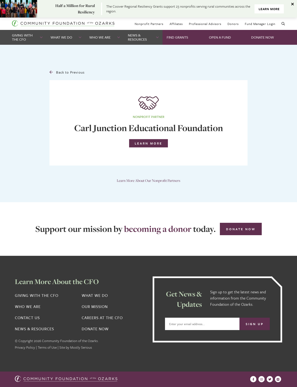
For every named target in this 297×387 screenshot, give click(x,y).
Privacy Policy (25, 347)
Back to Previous (67, 71)
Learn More (269, 9)
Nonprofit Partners (149, 23)
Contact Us (27, 317)
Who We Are (100, 37)
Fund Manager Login (260, 23)
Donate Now (262, 37)
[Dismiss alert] (293, 4)
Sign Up (255, 324)
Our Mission (95, 306)
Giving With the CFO (22, 37)
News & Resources (137, 37)
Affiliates (176, 23)
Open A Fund (220, 37)
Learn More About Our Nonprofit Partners (148, 179)
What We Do (61, 37)
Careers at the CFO (102, 317)
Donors (233, 23)
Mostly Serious (81, 347)
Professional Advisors (205, 23)
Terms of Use (47, 347)
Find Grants (177, 37)
